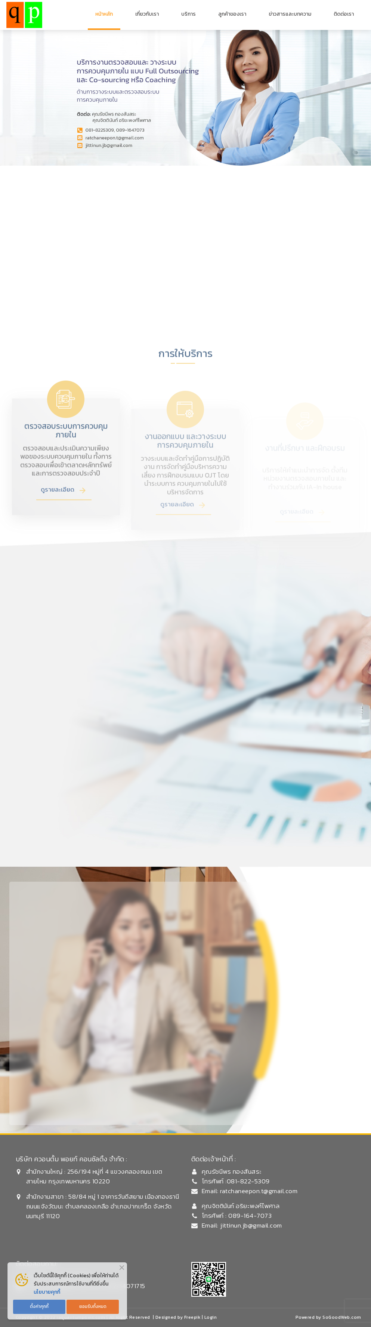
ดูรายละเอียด (57, 507)
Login (210, 1317)
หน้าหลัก (104, 14)
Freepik (192, 1317)
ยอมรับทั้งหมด (92, 1306)
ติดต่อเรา (344, 14)
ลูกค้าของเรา (232, 14)
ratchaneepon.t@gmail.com (258, 1191)
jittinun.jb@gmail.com (251, 1225)
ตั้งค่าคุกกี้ (39, 1306)
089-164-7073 (249, 1215)
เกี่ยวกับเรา (147, 14)
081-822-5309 (248, 1181)
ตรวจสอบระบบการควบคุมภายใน (66, 447)
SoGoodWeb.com (341, 1317)
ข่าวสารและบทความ (290, 14)
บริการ (188, 14)
